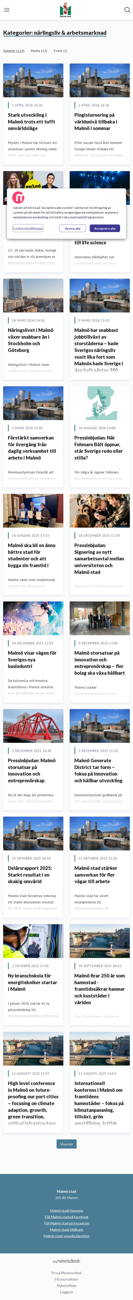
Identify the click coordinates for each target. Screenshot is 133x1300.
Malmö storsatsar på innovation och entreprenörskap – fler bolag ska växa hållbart (99, 663)
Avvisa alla (72, 228)
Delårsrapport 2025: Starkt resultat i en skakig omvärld (30, 874)
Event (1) (60, 50)
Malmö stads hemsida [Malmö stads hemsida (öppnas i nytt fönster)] (66, 1210)
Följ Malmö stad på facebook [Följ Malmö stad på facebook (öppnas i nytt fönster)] (67, 1217)
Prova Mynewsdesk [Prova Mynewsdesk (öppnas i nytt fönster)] (66, 1273)
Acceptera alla (105, 228)
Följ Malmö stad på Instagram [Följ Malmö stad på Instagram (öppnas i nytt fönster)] (66, 1223)
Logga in (66, 1292)
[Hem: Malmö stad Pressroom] (65, 9)
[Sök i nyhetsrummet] (127, 10)
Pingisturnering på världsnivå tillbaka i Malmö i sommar (95, 121)
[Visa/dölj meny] (6, 10)
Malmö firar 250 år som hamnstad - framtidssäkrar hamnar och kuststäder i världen (99, 989)
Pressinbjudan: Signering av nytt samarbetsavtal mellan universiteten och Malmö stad (99, 558)
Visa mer (66, 1144)
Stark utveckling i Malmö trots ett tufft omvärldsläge (31, 121)
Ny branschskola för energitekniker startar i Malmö (32, 982)
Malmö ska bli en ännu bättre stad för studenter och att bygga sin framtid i (31, 555)
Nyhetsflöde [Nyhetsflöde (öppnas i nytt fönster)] (66, 1285)
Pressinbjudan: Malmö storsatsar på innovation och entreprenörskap (32, 770)
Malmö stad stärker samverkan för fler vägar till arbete (95, 874)
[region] (66, 213)
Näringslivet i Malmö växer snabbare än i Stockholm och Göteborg (30, 340)
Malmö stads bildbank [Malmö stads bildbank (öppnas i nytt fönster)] (66, 1229)
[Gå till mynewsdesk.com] (66, 1260)
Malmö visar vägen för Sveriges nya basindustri (32, 659)
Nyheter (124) (13, 50)
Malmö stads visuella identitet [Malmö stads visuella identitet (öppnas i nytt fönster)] (66, 1236)
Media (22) (39, 50)
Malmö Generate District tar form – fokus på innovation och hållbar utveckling (98, 770)
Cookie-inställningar (28, 228)
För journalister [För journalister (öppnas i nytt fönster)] (66, 1279)
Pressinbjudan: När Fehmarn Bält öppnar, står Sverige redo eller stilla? (98, 448)
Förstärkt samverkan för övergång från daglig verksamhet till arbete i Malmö (32, 448)
